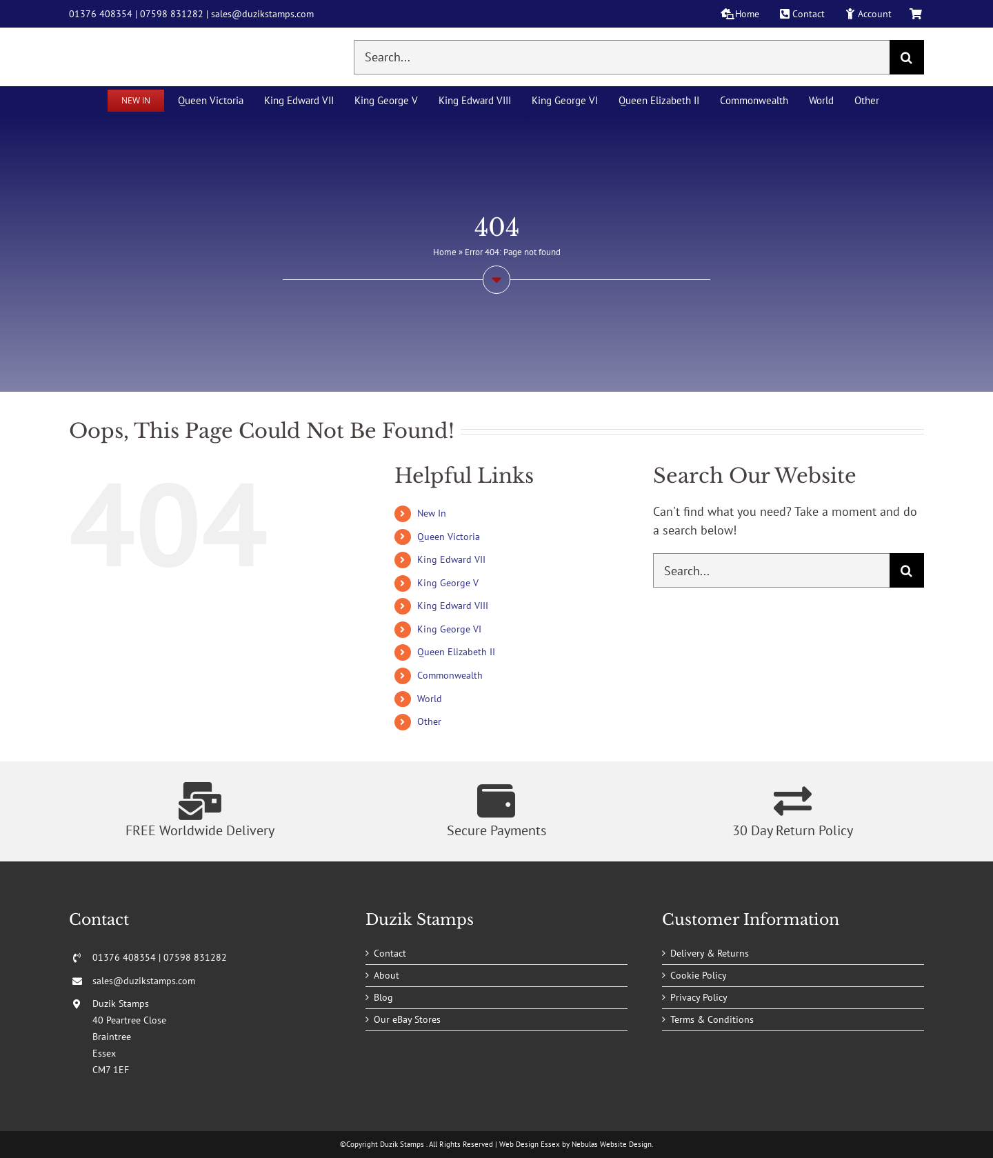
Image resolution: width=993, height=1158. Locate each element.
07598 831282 (171, 14)
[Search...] (622, 57)
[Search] (907, 57)
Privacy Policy (699, 997)
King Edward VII (451, 559)
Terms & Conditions (712, 1019)
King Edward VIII (452, 605)
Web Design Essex (529, 1144)
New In (431, 513)
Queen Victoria (448, 536)
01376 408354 (100, 14)
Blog (383, 997)
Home (445, 252)
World (429, 698)
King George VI (449, 629)
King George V (448, 583)
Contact (390, 953)
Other (429, 721)
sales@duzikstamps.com (262, 14)
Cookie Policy (698, 975)
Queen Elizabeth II (456, 652)
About (386, 975)
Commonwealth (450, 675)
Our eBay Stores (407, 1019)
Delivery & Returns (709, 953)
